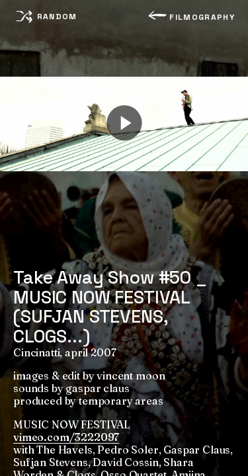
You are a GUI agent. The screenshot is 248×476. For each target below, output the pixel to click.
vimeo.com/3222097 (66, 437)
